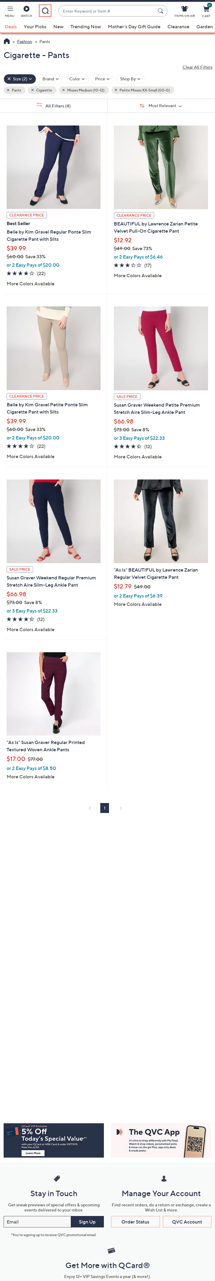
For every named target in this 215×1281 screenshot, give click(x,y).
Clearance (178, 26)
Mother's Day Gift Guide (134, 26)
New (58, 26)
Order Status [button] (135, 1222)
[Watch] (26, 12)
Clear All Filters (197, 67)
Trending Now (85, 26)
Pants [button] (16, 90)
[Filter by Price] (102, 79)
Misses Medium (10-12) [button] (85, 90)
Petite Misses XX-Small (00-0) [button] (144, 90)
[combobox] (107, 11)
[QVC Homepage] (7, 41)
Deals (11, 26)
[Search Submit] (161, 10)
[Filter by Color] (77, 79)
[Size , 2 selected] (20, 79)
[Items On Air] (184, 12)
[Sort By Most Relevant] (161, 105)
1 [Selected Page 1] (104, 808)
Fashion (24, 41)
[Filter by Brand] (51, 79)
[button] (9, 12)
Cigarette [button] (44, 90)
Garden (204, 26)
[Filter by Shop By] (130, 79)
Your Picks (35, 26)
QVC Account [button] (187, 1222)
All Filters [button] (53, 105)
